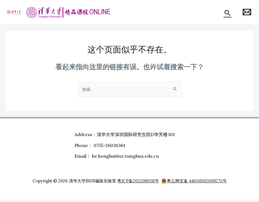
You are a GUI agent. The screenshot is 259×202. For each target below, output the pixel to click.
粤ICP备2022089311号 (138, 180)
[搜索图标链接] (227, 13)
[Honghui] (247, 12)
